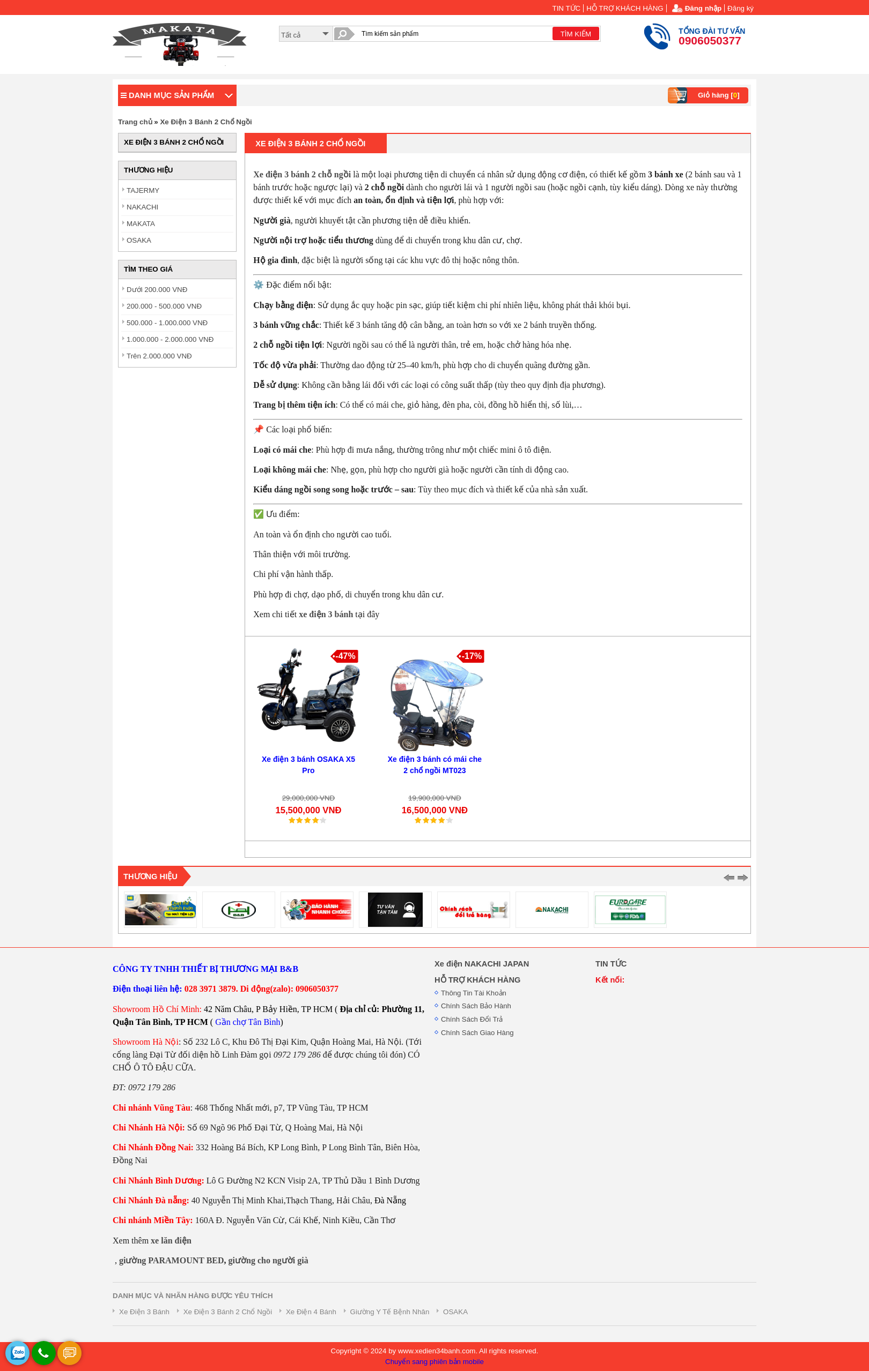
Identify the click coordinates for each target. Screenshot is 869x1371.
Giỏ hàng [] (705, 95)
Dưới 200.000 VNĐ (157, 290)
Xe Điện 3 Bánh (144, 1312)
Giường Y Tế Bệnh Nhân (390, 1312)
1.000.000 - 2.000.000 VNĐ (170, 339)
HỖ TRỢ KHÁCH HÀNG (624, 8)
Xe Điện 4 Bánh (311, 1312)
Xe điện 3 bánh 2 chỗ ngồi (302, 174)
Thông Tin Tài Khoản (473, 993)
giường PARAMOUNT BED (171, 1260)
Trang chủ (135, 122)
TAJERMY (143, 190)
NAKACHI (142, 207)
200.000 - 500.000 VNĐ (164, 306)
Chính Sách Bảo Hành (476, 1006)
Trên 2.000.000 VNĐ (159, 356)
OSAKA (139, 240)
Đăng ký (740, 8)
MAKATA (141, 224)
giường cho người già (268, 1260)
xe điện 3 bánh (326, 614)
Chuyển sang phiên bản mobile (434, 1362)
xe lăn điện (171, 1240)
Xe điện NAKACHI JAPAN (481, 964)
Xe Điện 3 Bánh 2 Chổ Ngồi (206, 122)
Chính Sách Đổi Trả (472, 1019)
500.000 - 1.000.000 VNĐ (167, 323)
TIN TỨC (567, 8)
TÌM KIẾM (576, 34)
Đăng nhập (703, 8)
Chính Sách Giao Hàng (477, 1033)
